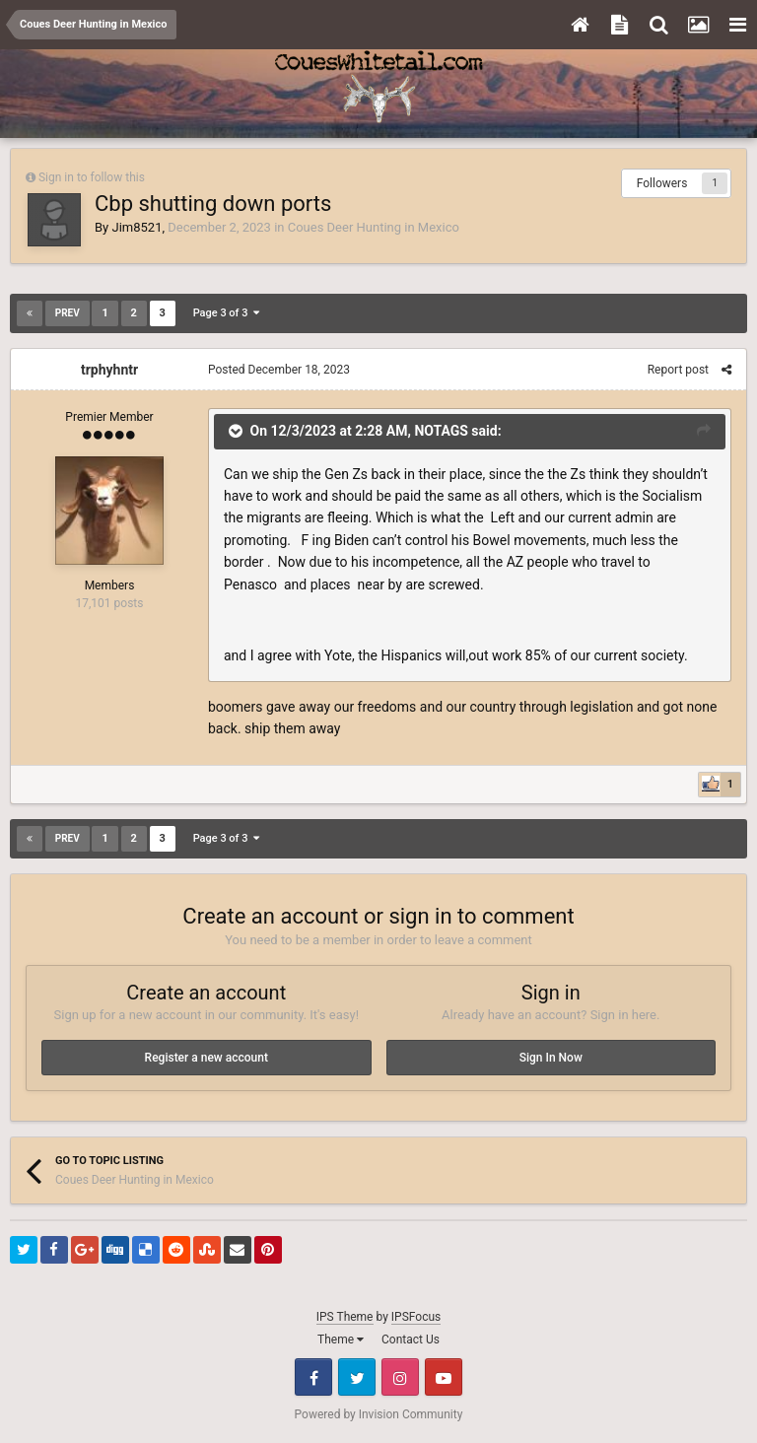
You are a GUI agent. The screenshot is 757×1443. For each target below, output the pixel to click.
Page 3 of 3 (226, 313)
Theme (340, 1339)
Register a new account (206, 1058)
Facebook (313, 1377)
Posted (279, 370)
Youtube (443, 1377)
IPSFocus (416, 1317)
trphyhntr (109, 370)
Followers (662, 183)
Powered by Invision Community (379, 1414)
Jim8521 (136, 227)
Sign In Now (551, 1058)
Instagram (400, 1377)
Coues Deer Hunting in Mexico (373, 227)
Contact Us (410, 1339)
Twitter (357, 1377)
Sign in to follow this (91, 177)
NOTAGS (440, 431)
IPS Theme (345, 1317)
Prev (67, 313)
